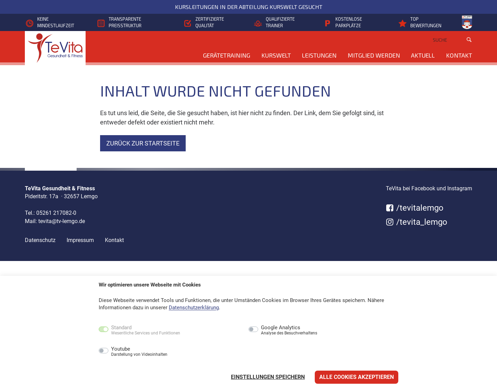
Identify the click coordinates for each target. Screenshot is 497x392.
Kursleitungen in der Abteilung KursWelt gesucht (248, 6)
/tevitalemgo (415, 208)
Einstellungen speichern (268, 377)
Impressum (80, 240)
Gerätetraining (226, 55)
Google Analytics (289, 330)
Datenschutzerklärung (194, 307)
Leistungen (319, 55)
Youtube (139, 351)
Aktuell (423, 55)
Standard (145, 330)
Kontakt (459, 55)
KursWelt (276, 55)
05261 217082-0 (56, 213)
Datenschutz (40, 240)
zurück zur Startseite (142, 143)
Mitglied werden (374, 55)
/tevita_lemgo (416, 222)
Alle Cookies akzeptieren (356, 377)
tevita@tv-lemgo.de (61, 221)
